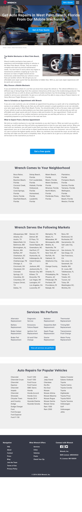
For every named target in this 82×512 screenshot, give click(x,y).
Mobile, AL (49, 245)
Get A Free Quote (40, 30)
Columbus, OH (19, 280)
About (9, 450)
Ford (12, 409)
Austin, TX (18, 239)
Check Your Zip (39, 459)
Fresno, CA (34, 242)
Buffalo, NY (18, 253)
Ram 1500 (48, 407)
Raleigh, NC (50, 288)
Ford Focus (31, 382)
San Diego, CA (67, 253)
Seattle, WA (66, 266)
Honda (30, 391)
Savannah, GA (66, 264)
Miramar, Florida (52, 188)
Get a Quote (68, 3)
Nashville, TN (50, 248)
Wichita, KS (65, 288)
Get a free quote (42, 151)
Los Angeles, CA (36, 285)
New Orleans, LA (52, 250)
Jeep (46, 377)
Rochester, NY (67, 239)
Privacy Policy (12, 469)
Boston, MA (18, 250)
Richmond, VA (67, 237)
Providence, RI (51, 285)
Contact (10, 453)
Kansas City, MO (36, 272)
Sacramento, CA (67, 242)
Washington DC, (67, 285)
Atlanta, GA (18, 237)
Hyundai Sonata (33, 404)
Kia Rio (47, 385)
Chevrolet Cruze (17, 380)
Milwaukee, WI (51, 239)
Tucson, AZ (65, 280)
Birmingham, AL (20, 248)
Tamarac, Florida (68, 188)
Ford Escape (16, 412)
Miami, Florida (51, 180)
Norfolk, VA (49, 256)
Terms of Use (12, 465)
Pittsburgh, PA (51, 280)
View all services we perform (42, 348)
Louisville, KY (35, 288)
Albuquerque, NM (20, 234)
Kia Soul (47, 388)
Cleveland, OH (19, 269)
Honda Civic (32, 396)
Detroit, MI (34, 237)
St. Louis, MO (66, 269)
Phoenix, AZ (50, 277)
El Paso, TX (34, 239)
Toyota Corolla (66, 388)
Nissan (46, 391)
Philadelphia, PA (51, 274)
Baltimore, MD (19, 245)
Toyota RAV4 (65, 399)
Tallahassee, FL (67, 272)
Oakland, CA (50, 258)
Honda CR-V (32, 399)
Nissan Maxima (50, 396)
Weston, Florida (67, 201)
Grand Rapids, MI (36, 245)
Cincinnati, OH (19, 266)
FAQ (8, 447)
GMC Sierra (31, 388)
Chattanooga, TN (20, 261)
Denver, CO (34, 234)
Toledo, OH (65, 277)
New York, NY (50, 253)
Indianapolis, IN (36, 258)
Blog (8, 459)
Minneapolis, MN (52, 242)
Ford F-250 (31, 377)
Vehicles (37, 453)
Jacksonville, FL (36, 269)
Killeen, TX (34, 274)
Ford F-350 (31, 380)
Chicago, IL (18, 264)
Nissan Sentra (49, 401)
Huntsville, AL (35, 256)
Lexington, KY (35, 283)
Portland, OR (50, 283)
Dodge (13, 404)
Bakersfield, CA (20, 242)
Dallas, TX (17, 288)
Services (37, 447)
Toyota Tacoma (66, 401)
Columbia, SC (19, 277)
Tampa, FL (65, 274)
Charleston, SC (19, 256)
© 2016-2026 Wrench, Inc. (41, 474)
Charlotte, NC (19, 258)
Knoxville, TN (35, 277)
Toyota (63, 382)
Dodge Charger (17, 407)
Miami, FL (49, 237)
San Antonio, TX (67, 250)
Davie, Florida (19, 196)
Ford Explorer (16, 415)
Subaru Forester (66, 377)
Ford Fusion (32, 385)
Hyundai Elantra (33, 401)
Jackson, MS (35, 266)
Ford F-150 (15, 417)
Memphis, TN (50, 234)
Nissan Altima (49, 393)
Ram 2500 (48, 409)
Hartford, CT (34, 250)
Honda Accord (33, 393)
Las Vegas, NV (35, 280)
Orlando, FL (50, 272)
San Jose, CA (66, 261)
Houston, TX (34, 253)
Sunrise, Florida (67, 185)
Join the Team (12, 462)
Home (4, 47)
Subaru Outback (66, 380)
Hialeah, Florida (36, 185)
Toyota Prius (65, 396)
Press (9, 456)
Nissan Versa (49, 404)
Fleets (36, 456)
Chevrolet (15, 377)
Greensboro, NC (36, 248)
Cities (9, 47)
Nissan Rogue (49, 399)
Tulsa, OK (65, 283)
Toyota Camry (66, 385)
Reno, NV (65, 234)
